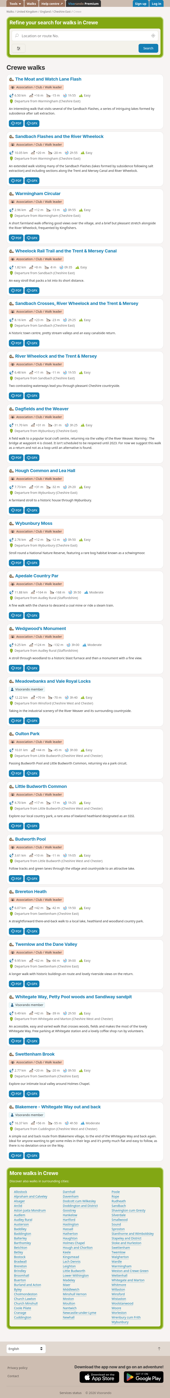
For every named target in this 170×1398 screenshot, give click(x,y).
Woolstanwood (122, 1303)
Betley (18, 1252)
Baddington (22, 1233)
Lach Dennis (72, 1261)
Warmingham (121, 1266)
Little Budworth (74, 1271)
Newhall (69, 1317)
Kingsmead (71, 1257)
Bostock (19, 1257)
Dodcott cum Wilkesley (79, 1201)
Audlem (19, 1215)
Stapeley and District (126, 1238)
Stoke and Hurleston (126, 1243)
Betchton (20, 1247)
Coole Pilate (22, 1308)
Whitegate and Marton (128, 1280)
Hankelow (70, 1215)
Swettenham (121, 1247)
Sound (116, 1224)
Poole (116, 1192)
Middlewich (71, 1289)
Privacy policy (18, 1368)
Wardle (117, 1261)
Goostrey (69, 1210)
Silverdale (119, 1215)
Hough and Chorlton (78, 1247)
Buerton (20, 1280)
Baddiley (20, 1229)
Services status (70, 1393)
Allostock (20, 1192)
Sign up (140, 4)
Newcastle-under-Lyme (79, 1313)
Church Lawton (25, 1299)
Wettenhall (119, 1275)
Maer (66, 1285)
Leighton (69, 1266)
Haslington (71, 1224)
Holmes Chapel (74, 1243)
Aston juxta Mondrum (30, 1210)
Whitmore (119, 1285)
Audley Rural (23, 1220)
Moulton (69, 1303)
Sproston (118, 1229)
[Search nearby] (153, 35)
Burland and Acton (27, 1285)
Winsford (118, 1294)
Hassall (68, 1229)
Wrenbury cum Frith (126, 1317)
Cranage (20, 1313)
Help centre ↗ (52, 4)
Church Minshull (26, 1303)
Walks (31, 4)
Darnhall (69, 1192)
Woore (116, 1308)
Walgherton (120, 1257)
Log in (156, 4)
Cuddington (22, 1317)
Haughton (70, 1238)
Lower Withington (76, 1275)
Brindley (20, 1271)
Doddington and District (80, 1206)
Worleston (119, 1313)
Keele (67, 1252)
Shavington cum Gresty (128, 1210)
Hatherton (70, 1233)
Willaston (118, 1289)
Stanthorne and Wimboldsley (133, 1233)
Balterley (20, 1238)
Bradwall (20, 1261)
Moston (68, 1299)
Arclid (18, 1206)
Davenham (71, 1196)
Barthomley (22, 1243)
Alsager (19, 1201)
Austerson (21, 1224)
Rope (115, 1196)
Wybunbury (120, 1322)
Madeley (69, 1280)
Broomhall (21, 1275)
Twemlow (118, 1252)
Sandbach (119, 1206)
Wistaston (119, 1299)
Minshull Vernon (75, 1294)
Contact (13, 1376)
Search (148, 48)
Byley (18, 1289)
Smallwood (120, 1220)
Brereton (20, 1266)
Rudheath (119, 1201)
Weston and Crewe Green (130, 1271)
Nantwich (70, 1308)
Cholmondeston (25, 1294)
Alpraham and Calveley (30, 1196)
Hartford (69, 1220)
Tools (15, 4)
